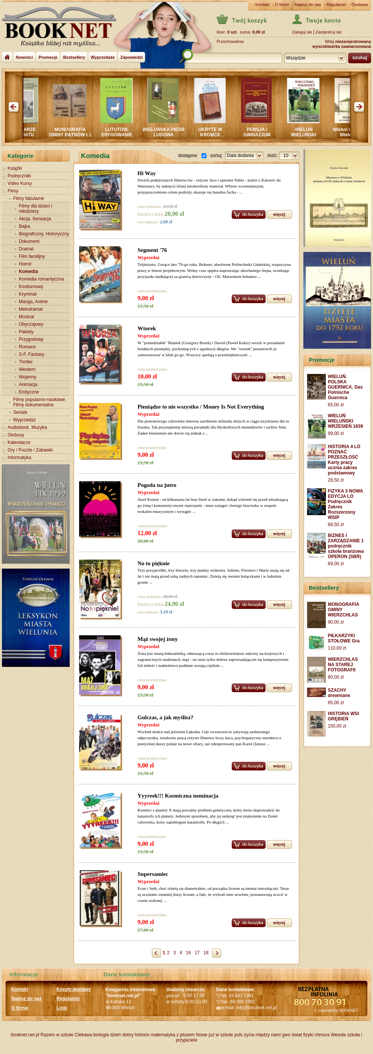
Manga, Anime (33, 301)
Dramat (26, 249)
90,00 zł (336, 622)
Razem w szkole (57, 1034)
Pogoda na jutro (157, 485)
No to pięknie (154, 563)
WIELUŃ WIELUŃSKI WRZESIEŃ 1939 (307, 135)
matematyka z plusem (173, 1034)
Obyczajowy (31, 324)
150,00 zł (337, 726)
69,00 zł (336, 563)
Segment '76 (152, 250)
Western (27, 369)
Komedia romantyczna (41, 279)
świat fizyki (302, 1034)
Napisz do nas (308, 4)
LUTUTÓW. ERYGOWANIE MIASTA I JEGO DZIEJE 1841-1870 (121, 137)
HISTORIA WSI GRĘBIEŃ (343, 716)
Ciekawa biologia (92, 1034)
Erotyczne (29, 392)
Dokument (29, 241)
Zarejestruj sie (328, 32)
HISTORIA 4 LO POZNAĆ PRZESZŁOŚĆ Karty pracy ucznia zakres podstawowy (344, 460)
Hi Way (147, 173)
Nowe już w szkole (214, 1034)
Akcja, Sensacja (35, 218)
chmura (322, 1034)
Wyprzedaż (24, 420)
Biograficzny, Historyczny (44, 233)
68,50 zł (336, 524)
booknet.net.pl (25, 1034)
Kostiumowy (31, 286)
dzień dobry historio (129, 1034)
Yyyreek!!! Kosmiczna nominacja (178, 796)
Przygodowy (31, 339)
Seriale (20, 412)
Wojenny (27, 377)
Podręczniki (19, 175)
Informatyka (19, 457)
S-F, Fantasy (31, 354)
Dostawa (360, 4)
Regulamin (336, 4)
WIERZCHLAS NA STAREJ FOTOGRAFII (343, 665)
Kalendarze (19, 442)
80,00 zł (336, 677)
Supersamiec (153, 874)
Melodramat (31, 309)
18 (205, 952)
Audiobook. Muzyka (27, 427)
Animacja (28, 384)
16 (188, 952)
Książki (15, 168)
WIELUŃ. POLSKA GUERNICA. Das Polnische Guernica (345, 387)
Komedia (28, 271)
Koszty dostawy (74, 989)
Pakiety (26, 331)
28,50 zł (336, 480)
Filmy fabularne (28, 198)
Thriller (26, 362)
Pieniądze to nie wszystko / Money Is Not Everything (201, 407)
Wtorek (147, 328)
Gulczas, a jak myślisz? (165, 717)
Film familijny (32, 256)
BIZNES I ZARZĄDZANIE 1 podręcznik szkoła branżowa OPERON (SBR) (346, 546)
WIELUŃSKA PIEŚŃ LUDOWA (168, 132)
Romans (27, 346)
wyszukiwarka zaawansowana (341, 46)
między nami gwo (272, 1034)
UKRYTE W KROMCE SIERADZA (214, 135)
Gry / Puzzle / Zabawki (30, 450)
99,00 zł (336, 433)
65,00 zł (336, 404)
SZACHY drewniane (339, 693)
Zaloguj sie (302, 32)
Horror (25, 264)
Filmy (13, 191)
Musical (26, 316)
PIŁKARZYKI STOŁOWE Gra (343, 638)
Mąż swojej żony (158, 639)
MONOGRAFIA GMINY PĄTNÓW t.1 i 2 (74, 135)
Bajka (24, 226)
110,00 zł (337, 648)
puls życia (244, 1034)
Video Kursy (20, 183)
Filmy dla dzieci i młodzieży (35, 208)
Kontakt (262, 4)
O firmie (282, 4)
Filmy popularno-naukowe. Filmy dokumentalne (39, 402)
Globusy (16, 435)
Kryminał (28, 294)
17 (197, 952)
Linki (62, 1008)
